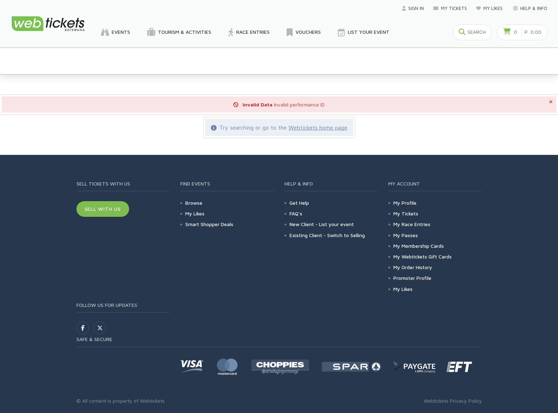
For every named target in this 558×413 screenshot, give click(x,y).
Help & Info (530, 8)
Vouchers (304, 32)
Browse (193, 203)
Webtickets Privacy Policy (453, 401)
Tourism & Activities (179, 32)
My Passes (405, 235)
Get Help (299, 203)
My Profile (404, 203)
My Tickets (450, 8)
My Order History (412, 267)
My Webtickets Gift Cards (422, 256)
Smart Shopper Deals (209, 224)
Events (115, 32)
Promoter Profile (412, 278)
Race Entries (249, 32)
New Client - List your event (321, 224)
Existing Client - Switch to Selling (327, 235)
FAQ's (295, 213)
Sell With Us (103, 209)
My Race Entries (411, 224)
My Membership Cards (418, 246)
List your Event (363, 32)
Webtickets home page (317, 127)
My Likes (490, 8)
